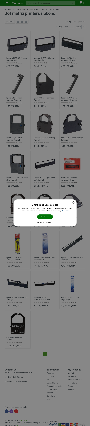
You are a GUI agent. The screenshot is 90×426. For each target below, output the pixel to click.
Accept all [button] (45, 217)
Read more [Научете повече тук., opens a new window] (65, 211)
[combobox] (73, 202)
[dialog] (45, 212)
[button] (45, 222)
